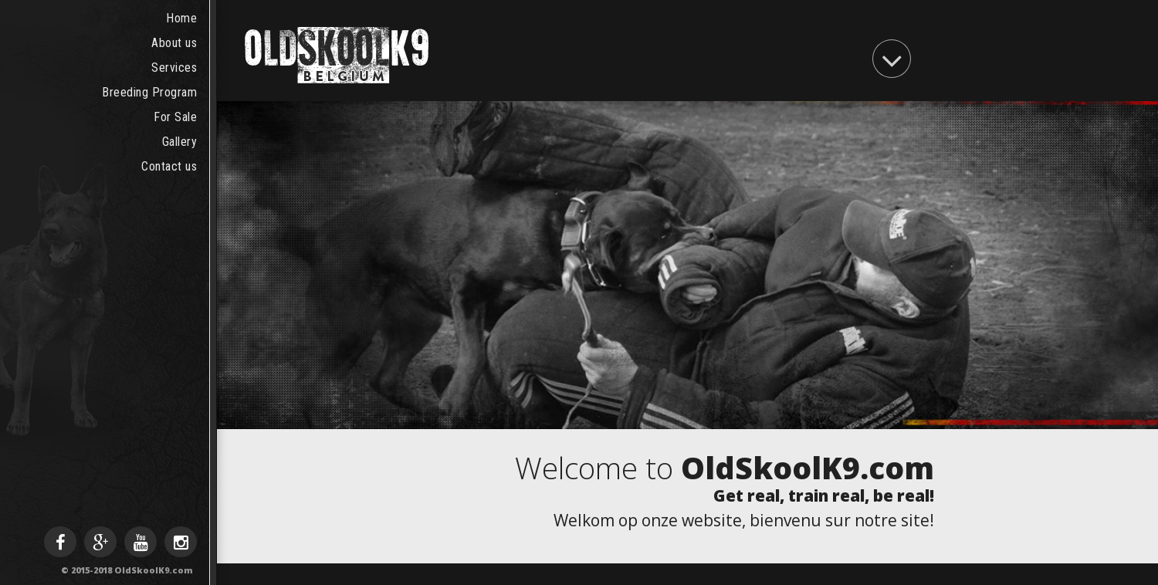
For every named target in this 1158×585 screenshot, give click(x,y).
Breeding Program (149, 92)
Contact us (169, 166)
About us (174, 43)
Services (174, 67)
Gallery (180, 141)
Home (181, 18)
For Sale (175, 117)
